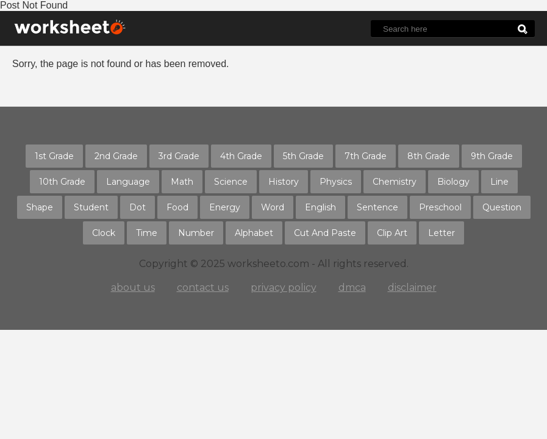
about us (133, 287)
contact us (203, 287)
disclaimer (412, 287)
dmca (352, 287)
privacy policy (283, 287)
